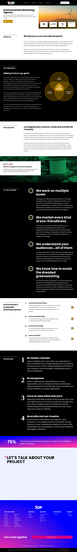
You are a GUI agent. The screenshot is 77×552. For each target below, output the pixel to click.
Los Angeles (7, 526)
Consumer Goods (44, 514)
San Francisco (17, 520)
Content (31, 517)
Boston (6, 517)
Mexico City (17, 514)
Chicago (6, 518)
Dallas (5, 520)
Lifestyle (42, 518)
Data (30, 515)
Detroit (6, 521)
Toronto (16, 523)
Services (26, 2)
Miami (15, 515)
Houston (6, 523)
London (6, 524)
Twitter (70, 515)
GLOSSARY (56, 514)
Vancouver (16, 524)
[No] (75, 550)
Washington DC (17, 526)
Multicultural (43, 520)
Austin (5, 515)
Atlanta (6, 514)
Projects (41, 2)
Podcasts (48, 2)
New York (16, 517)
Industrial (42, 517)
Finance (42, 515)
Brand (30, 514)
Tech (41, 521)
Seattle (16, 521)
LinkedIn (70, 514)
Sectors (33, 2)
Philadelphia (17, 518)
